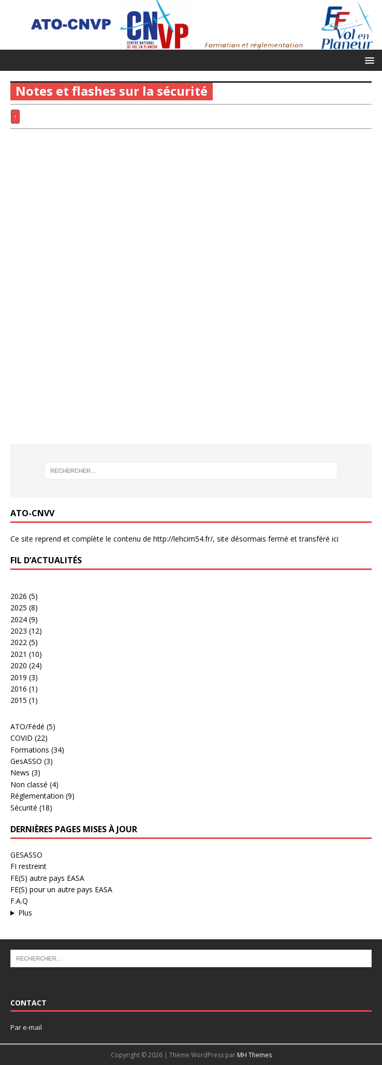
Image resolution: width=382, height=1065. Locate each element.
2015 (18, 700)
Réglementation (37, 796)
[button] (367, 59)
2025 (18, 607)
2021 (18, 654)
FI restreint (28, 866)
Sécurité (23, 808)
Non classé (29, 784)
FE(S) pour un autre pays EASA (61, 889)
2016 (18, 689)
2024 (18, 619)
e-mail (32, 1027)
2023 (18, 631)
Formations (29, 750)
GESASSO (26, 855)
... (191, 913)
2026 (18, 596)
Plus (25, 913)
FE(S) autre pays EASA (47, 878)
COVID (21, 738)
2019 (18, 677)
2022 (18, 642)
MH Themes (254, 1055)
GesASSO (26, 761)
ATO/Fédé (27, 726)
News (20, 772)
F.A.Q (19, 901)
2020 (18, 665)
